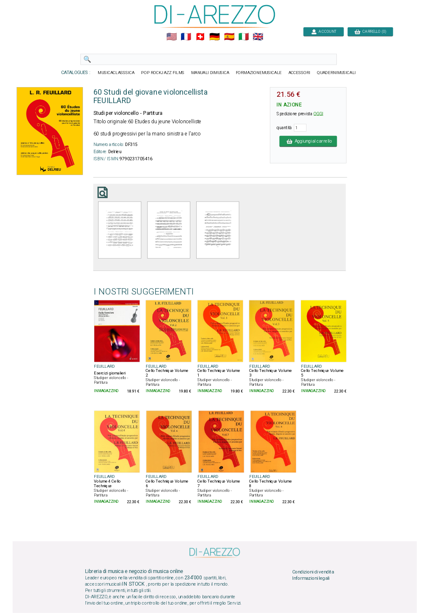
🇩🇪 (214, 37)
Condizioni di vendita (312, 571)
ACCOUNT (323, 31)
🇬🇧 (258, 37)
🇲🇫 (186, 37)
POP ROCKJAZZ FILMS (162, 73)
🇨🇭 (200, 37)
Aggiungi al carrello (308, 141)
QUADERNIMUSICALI (336, 73)
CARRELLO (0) (370, 31)
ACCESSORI (299, 73)
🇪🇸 (229, 37)
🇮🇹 (243, 37)
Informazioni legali (310, 578)
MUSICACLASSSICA (116, 73)
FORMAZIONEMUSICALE (258, 73)
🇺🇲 (171, 37)
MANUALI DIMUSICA (210, 73)
